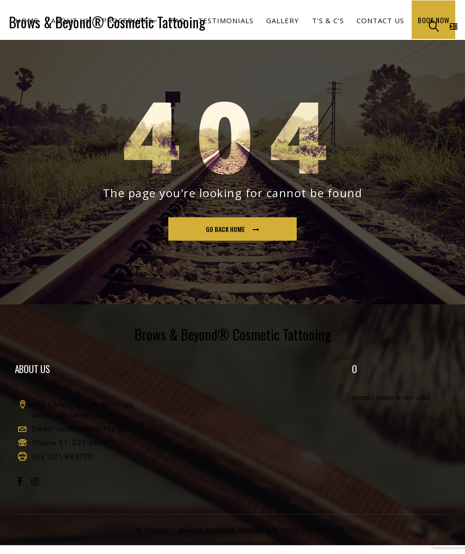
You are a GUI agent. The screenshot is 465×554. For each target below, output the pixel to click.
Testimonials (226, 24)
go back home (233, 238)
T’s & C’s (325, 24)
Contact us (376, 24)
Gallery (281, 24)
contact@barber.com (94, 437)
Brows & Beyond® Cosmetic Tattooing (105, 23)
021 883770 (94, 451)
